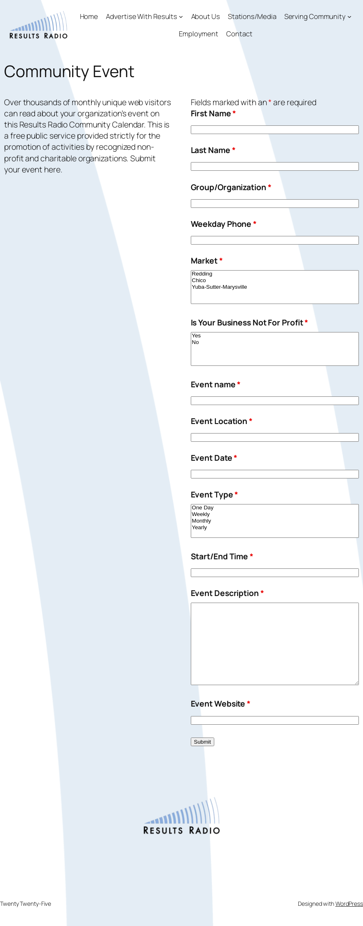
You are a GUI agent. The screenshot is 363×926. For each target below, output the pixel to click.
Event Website (221, 703)
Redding (274, 274)
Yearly (274, 527)
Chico (274, 280)
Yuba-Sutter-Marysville (274, 287)
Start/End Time (222, 556)
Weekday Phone (224, 223)
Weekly (274, 514)
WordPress (349, 903)
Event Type (215, 494)
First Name (214, 113)
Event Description (227, 592)
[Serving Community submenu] (349, 16)
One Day (274, 507)
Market (207, 260)
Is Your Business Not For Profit (250, 322)
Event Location (222, 420)
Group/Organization (231, 187)
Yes (274, 335)
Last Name (213, 150)
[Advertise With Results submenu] (181, 16)
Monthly (274, 521)
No (274, 342)
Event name (216, 384)
